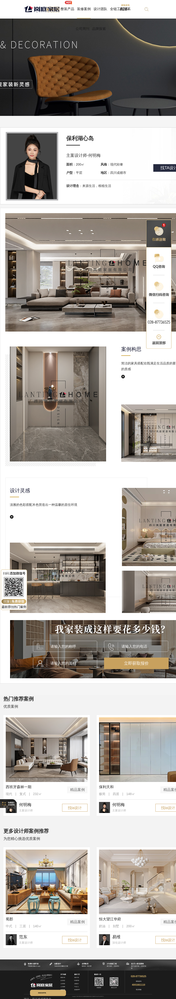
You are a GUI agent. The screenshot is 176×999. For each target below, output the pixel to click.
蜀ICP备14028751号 (100, 996)
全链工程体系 (120, 9)
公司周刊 (82, 29)
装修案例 (84, 9)
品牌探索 (99, 29)
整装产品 (67, 9)
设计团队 (100, 9)
